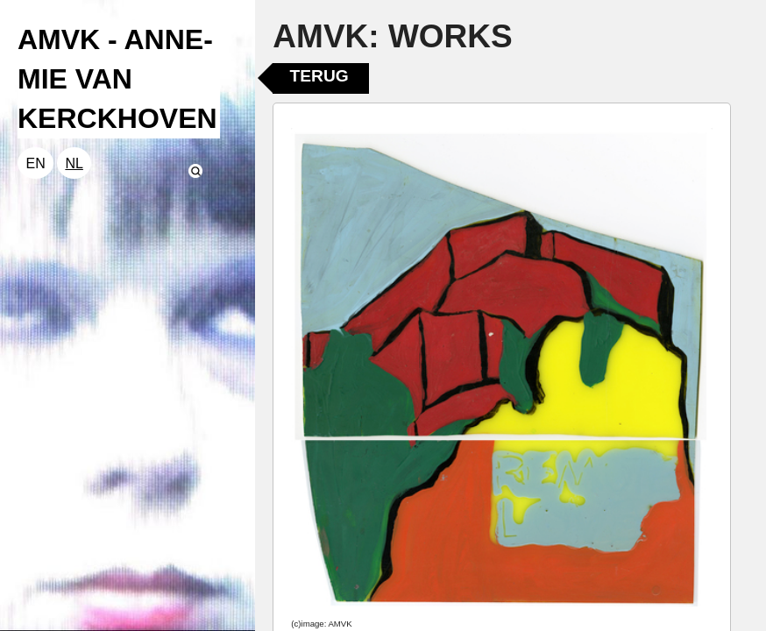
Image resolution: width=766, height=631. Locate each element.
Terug (319, 76)
